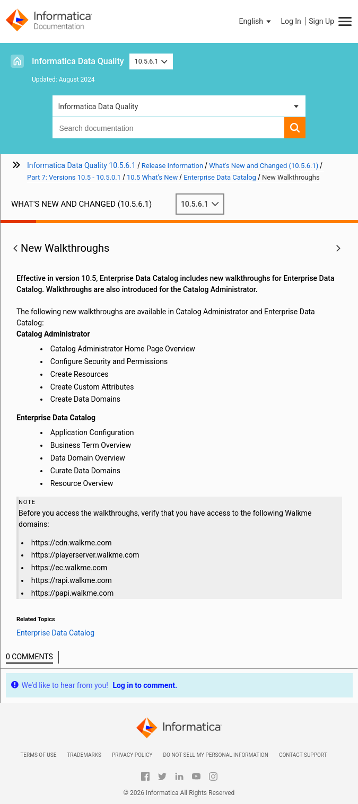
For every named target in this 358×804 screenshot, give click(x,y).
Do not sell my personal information (215, 755)
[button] (256, 21)
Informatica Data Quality (78, 61)
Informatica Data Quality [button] (98, 106)
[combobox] (168, 127)
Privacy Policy (132, 755)
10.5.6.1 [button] (151, 61)
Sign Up (321, 21)
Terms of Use (38, 755)
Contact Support (303, 755)
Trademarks (84, 755)
